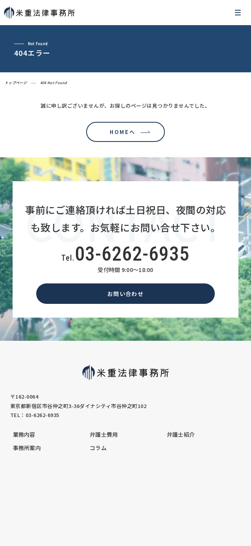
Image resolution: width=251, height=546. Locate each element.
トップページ (16, 82)
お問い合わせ (125, 294)
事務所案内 (27, 448)
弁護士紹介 (181, 434)
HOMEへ (121, 132)
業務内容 (24, 434)
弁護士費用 (104, 434)
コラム (98, 448)
